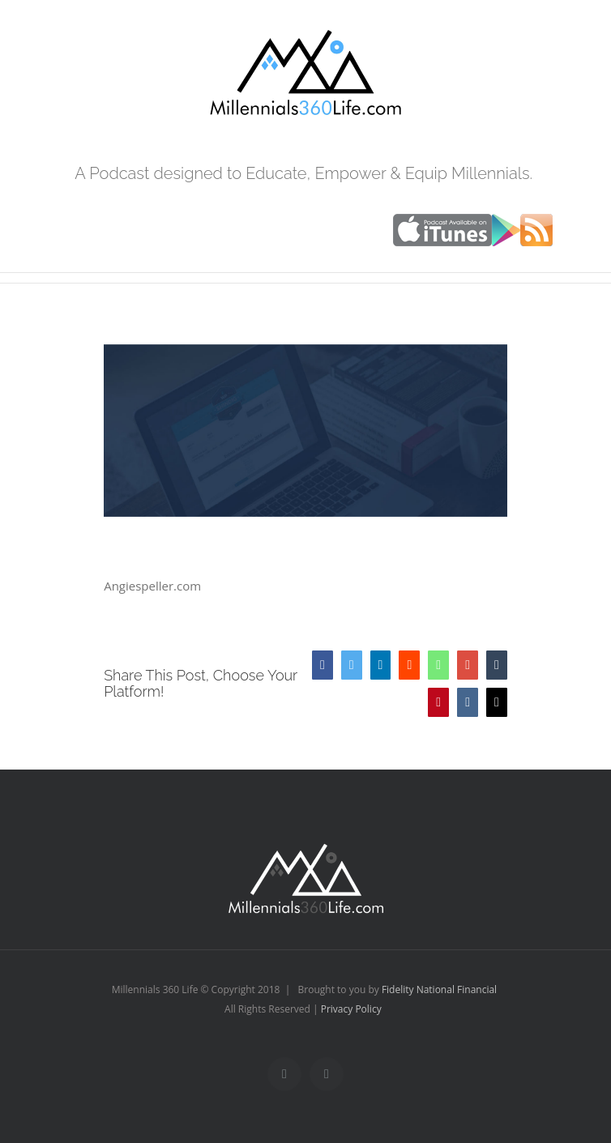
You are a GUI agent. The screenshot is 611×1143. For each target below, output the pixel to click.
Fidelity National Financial (439, 989)
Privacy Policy (351, 1009)
